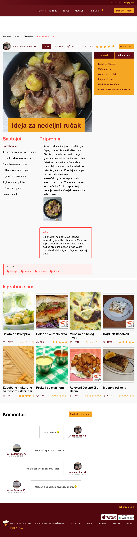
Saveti (65, 10)
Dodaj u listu (126, 46)
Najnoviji (104, 55)
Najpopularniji (124, 55)
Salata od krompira (18, 317)
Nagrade (94, 10)
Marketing (53, 523)
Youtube (102, 523)
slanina (28, 271)
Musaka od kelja (118, 371)
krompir (14, 271)
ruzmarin (43, 271)
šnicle (56, 271)
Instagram (116, 523)
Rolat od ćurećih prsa (52, 317)
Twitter (89, 523)
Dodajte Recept (124, 10)
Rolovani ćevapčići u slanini (85, 371)
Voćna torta (104, 69)
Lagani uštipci (105, 79)
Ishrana (53, 10)
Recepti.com (18, 9)
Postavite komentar (80, 414)
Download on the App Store (109, 517)
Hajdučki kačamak (118, 317)
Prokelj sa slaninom (52, 371)
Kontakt (61, 523)
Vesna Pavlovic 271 (17, 490)
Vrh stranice (125, 507)
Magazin (79, 10)
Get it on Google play (126, 517)
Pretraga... (108, 11)
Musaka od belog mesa (85, 317)
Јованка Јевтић (27, 46)
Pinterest (130, 523)
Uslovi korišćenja (40, 523)
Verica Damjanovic (16, 454)
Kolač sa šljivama (107, 64)
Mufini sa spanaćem (108, 84)
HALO (20, 528)
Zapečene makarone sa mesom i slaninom (18, 371)
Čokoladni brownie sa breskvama (114, 89)
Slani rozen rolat (107, 74)
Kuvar (40, 10)
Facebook (75, 523)
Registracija (116, 3)
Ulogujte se (129, 3)
